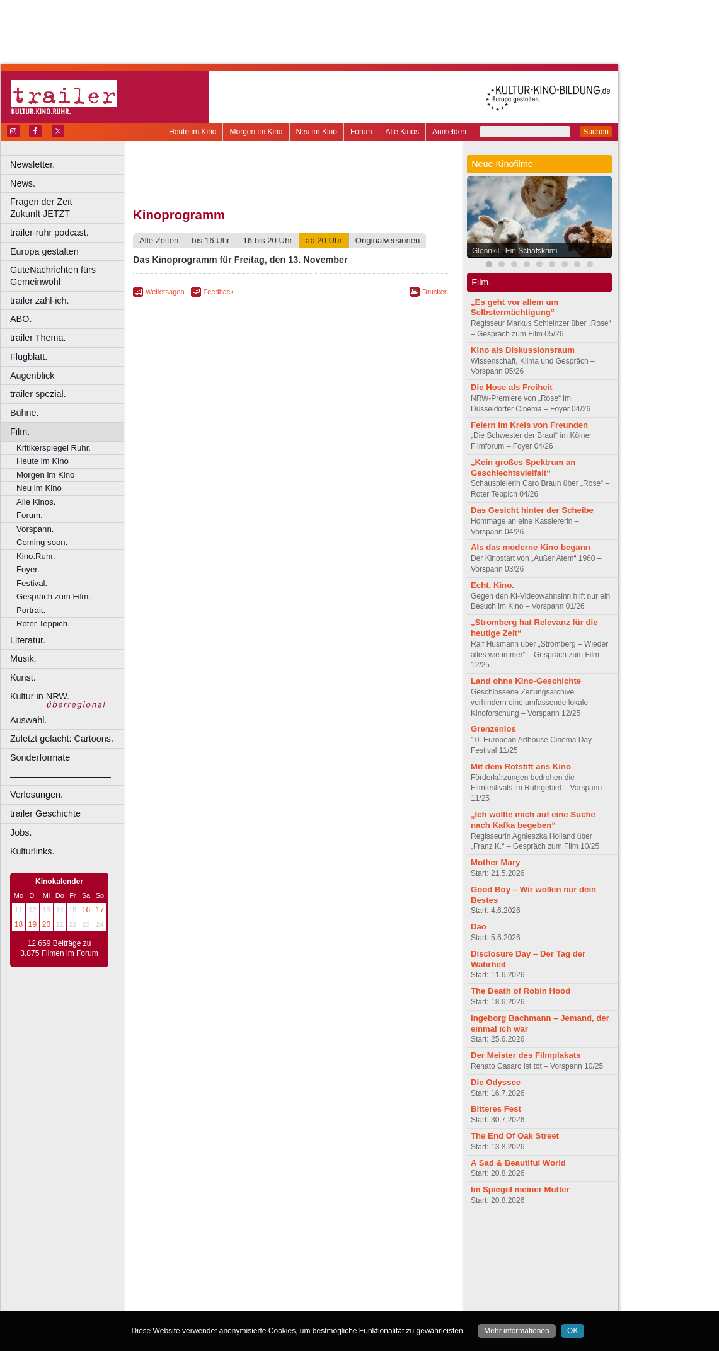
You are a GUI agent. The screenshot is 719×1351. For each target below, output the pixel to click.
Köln (381, 1271)
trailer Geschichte (45, 813)
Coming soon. (41, 542)
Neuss (317, 1281)
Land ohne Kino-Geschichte (526, 681)
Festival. (31, 583)
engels (253, 1250)
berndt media (236, 1239)
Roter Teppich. (43, 623)
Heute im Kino (192, 131)
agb (361, 1239)
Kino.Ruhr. (35, 556)
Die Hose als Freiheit (512, 387)
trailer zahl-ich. (39, 301)
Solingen (294, 1292)
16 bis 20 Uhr (267, 240)
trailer (290, 1250)
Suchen (596, 131)
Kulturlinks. (32, 851)
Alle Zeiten (158, 240)
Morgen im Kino (255, 131)
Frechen (229, 1271)
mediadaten (393, 1239)
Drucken (435, 292)
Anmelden (449, 131)
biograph (189, 1250)
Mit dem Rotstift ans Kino (521, 766)
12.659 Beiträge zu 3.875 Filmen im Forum (59, 948)
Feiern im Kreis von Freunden (529, 425)
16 (86, 909)
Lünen (258, 1281)
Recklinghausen (248, 1292)
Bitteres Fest (496, 1108)
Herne (336, 1271)
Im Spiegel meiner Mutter (520, 1189)
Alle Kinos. (35, 502)
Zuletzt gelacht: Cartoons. (61, 738)
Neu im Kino (316, 131)
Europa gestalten (44, 251)
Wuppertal (343, 1292)
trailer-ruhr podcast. (49, 232)
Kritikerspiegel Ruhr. (53, 447)
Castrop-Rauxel (260, 1260)
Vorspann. (35, 529)
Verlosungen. (36, 795)
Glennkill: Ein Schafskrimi (514, 250)
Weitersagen (165, 292)
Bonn (221, 1260)
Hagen (311, 1271)
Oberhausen (353, 1281)
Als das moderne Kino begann (530, 547)
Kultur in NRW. (39, 696)
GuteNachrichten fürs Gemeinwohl (53, 276)
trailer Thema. (38, 338)
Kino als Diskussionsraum (523, 350)
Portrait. (30, 610)
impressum (283, 1239)
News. (22, 183)
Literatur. (27, 640)
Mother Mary (495, 862)
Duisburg (384, 1260)
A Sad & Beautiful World (518, 1163)
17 (100, 909)
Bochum (194, 1260)
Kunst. (23, 677)
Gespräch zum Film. (53, 596)
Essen (200, 1271)
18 (18, 924)
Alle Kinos (402, 131)
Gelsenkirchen (271, 1271)
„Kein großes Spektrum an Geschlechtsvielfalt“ (523, 467)
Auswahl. (28, 720)
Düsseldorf (346, 1260)
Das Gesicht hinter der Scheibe (532, 510)
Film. (20, 432)
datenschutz (328, 1239)
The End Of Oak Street (515, 1136)
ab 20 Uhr (324, 240)
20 (46, 924)
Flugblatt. (28, 357)
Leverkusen (224, 1281)
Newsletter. (32, 164)
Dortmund (307, 1260)
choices (223, 1250)
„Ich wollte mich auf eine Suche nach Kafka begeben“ (533, 820)
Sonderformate (40, 757)
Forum (361, 131)
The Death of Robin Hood (520, 991)
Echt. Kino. (492, 585)
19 (32, 924)
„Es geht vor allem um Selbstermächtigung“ (514, 307)
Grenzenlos (493, 728)
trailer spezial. (38, 394)
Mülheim (287, 1281)
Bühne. (24, 413)
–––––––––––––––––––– (60, 776)
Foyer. (28, 569)
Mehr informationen (516, 1330)
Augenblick (32, 376)
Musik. (23, 658)
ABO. (21, 319)
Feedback (219, 292)
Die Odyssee (496, 1082)
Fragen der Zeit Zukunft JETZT (68, 208)
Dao (478, 926)
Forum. (29, 515)
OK (572, 1330)
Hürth (360, 1271)
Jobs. (21, 832)
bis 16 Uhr (210, 240)
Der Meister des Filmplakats (525, 1055)
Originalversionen (387, 240)
